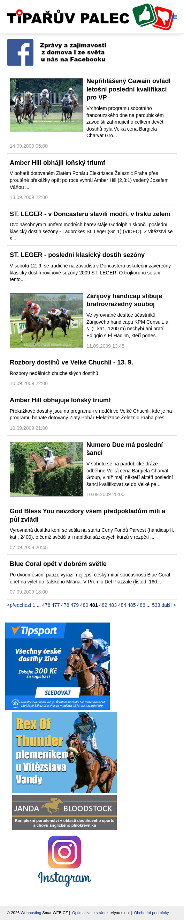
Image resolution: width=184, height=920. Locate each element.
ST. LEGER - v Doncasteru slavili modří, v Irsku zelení (90, 214)
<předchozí (19, 605)
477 (56, 605)
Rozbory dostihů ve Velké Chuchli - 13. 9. (71, 362)
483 (113, 605)
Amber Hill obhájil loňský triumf (57, 162)
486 (141, 605)
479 (75, 605)
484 (122, 605)
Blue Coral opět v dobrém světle (58, 563)
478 (65, 605)
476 (46, 605)
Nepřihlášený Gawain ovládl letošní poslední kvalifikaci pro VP (128, 89)
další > (168, 605)
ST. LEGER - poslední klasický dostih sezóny (77, 254)
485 (132, 605)
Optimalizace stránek (90, 913)
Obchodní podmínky (151, 913)
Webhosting (31, 913)
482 (103, 605)
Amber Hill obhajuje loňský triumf (60, 400)
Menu (173, 17)
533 (156, 605)
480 (84, 605)
